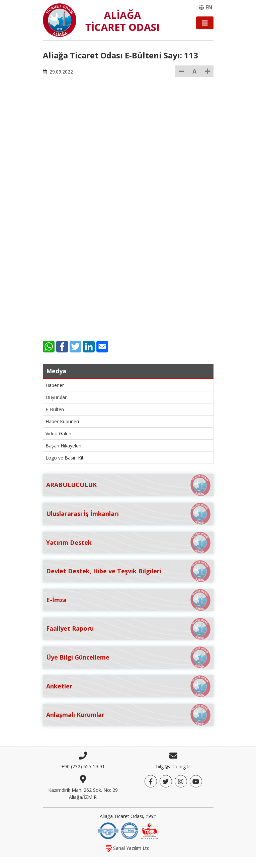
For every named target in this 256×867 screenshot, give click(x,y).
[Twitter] (75, 346)
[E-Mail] (102, 346)
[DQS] (108, 830)
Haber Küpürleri (62, 421)
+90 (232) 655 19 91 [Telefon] (83, 766)
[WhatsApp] (49, 346)
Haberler (55, 385)
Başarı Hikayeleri (63, 445)
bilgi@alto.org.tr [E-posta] (173, 766)
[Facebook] (62, 346)
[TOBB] (150, 830)
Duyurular (56, 397)
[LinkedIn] (89, 346)
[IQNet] (129, 830)
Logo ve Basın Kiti (65, 457)
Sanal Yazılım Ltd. (128, 848)
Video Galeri (58, 433)
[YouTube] (196, 781)
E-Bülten (55, 409)
